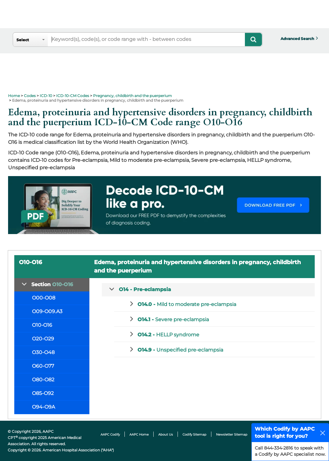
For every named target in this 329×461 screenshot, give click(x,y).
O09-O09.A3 (47, 311)
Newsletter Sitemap (231, 434)
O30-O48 (43, 352)
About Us (165, 434)
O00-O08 (43, 298)
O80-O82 (43, 380)
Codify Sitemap (194, 434)
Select (22, 40)
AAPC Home (139, 434)
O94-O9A (43, 407)
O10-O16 (42, 325)
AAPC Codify (110, 434)
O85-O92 (43, 393)
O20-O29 (43, 339)
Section (52, 284)
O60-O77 (43, 366)
